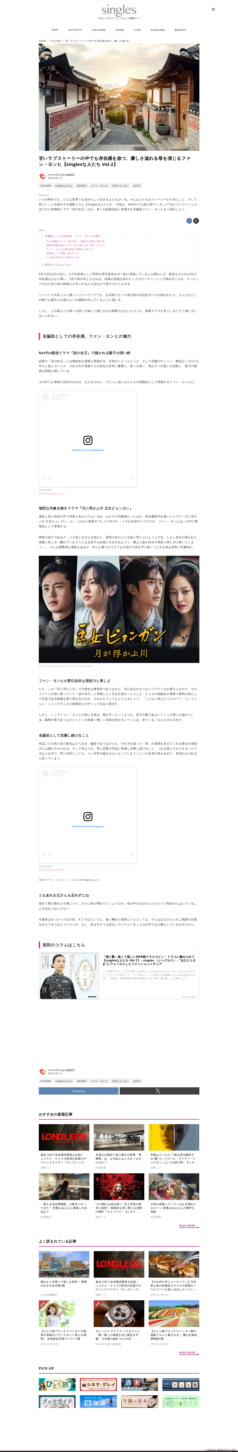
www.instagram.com (52, 493)
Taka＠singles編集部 (108, 1344)
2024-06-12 (55, 178)
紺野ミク (46, 1167)
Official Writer (159, 1294)
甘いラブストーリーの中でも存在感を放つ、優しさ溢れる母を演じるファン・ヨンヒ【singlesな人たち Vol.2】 (115, 161)
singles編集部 (49, 1294)
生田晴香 (101, 1167)
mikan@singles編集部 (61, 174)
